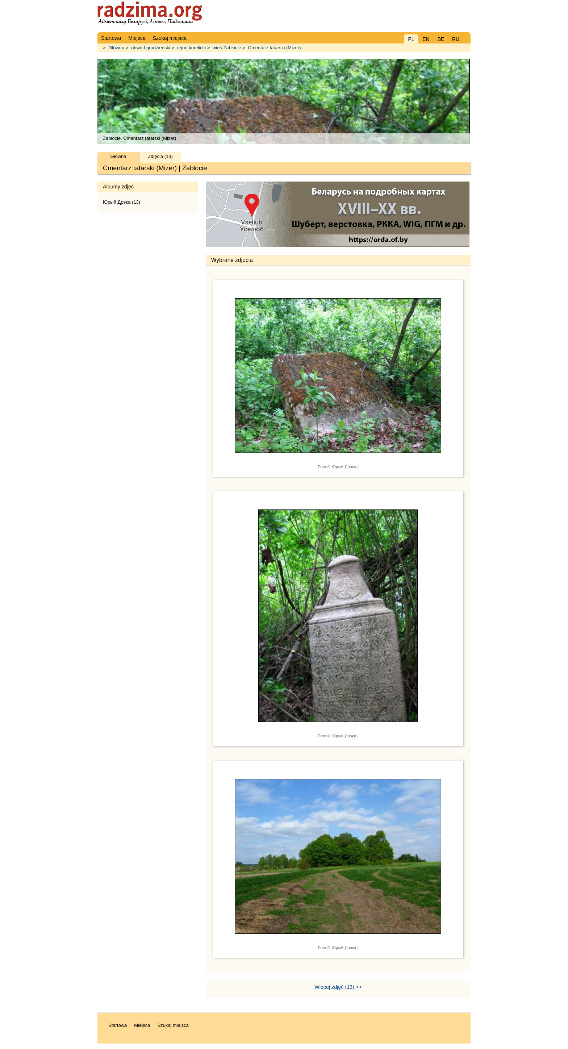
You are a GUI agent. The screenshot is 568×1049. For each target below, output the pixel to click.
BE (441, 39)
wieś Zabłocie (227, 47)
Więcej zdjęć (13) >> (338, 987)
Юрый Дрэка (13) (121, 202)
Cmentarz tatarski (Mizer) (274, 47)
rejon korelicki (191, 47)
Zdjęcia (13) (160, 156)
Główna (116, 47)
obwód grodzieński (150, 47)
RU (455, 39)
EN (425, 39)
